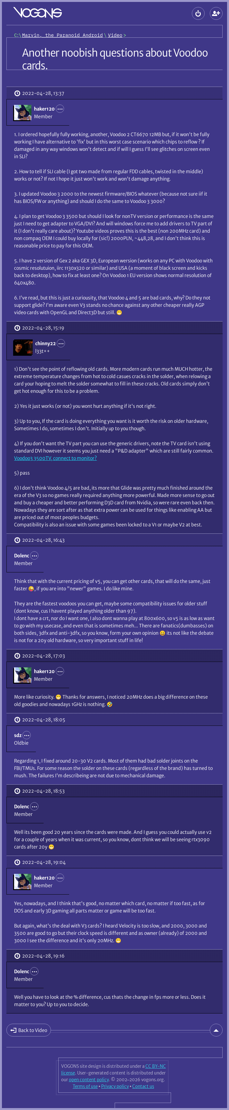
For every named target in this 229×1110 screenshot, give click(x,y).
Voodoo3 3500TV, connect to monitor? (55, 458)
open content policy (89, 1080)
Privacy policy (115, 1086)
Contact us (143, 1086)
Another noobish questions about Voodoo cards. (115, 59)
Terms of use (85, 1086)
